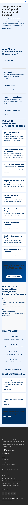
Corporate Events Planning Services (10, 467)
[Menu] (25, 1)
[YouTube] (14, 493)
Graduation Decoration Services (9, 471)
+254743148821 (7, 453)
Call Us (4, 28)
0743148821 (6, 417)
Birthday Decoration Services (8, 464)
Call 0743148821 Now (14, 276)
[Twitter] (6, 493)
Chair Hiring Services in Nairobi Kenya (10, 483)
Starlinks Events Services (13, 498)
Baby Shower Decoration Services (10, 469)
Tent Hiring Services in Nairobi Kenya (10, 485)
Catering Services (6, 459)
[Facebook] (3, 493)
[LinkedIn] (12, 493)
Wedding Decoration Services (8, 462)
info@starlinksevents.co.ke (9, 450)
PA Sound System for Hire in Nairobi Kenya (12, 480)
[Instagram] (9, 493)
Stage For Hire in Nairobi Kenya (9, 478)
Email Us (9, 28)
